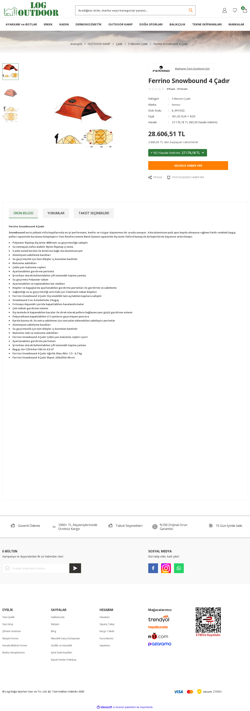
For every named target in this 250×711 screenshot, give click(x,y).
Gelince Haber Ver (188, 167)
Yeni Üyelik (9, 617)
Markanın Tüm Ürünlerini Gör (194, 69)
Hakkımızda (58, 617)
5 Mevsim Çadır (181, 100)
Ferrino (176, 106)
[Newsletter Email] (41, 568)
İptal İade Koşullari (62, 653)
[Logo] (31, 8)
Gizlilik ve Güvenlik (63, 646)
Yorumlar (55, 213)
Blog (54, 631)
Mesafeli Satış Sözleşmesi (67, 639)
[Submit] (75, 568)
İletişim (55, 624)
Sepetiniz (105, 646)
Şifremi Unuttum (12, 631)
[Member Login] (224, 10)
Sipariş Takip (108, 624)
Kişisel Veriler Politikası (65, 660)
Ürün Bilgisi (23, 213)
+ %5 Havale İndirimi (178, 154)
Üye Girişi (8, 624)
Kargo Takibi (108, 631)
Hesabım (105, 617)
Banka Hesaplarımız (14, 653)
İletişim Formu (11, 639)
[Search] (135, 10)
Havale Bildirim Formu (16, 646)
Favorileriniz (107, 639)
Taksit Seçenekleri (94, 213)
